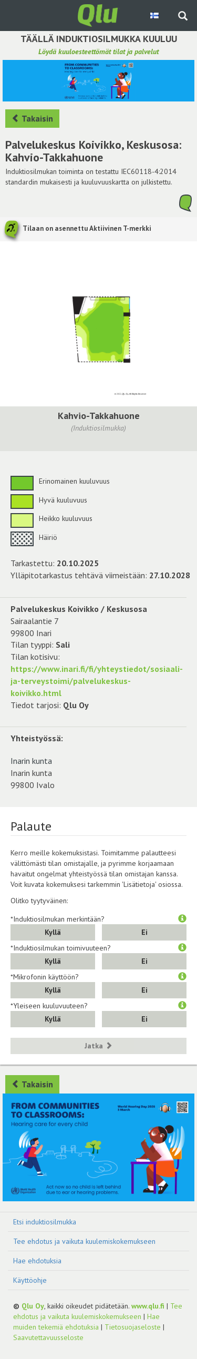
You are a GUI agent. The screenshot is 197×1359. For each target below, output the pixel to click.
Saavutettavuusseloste (48, 1337)
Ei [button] (144, 932)
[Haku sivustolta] (183, 17)
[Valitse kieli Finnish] (155, 15)
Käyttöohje (30, 1280)
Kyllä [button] (53, 932)
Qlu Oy (33, 1306)
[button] (182, 919)
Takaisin (32, 118)
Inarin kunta (31, 760)
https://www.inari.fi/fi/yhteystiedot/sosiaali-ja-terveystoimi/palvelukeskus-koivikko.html (97, 680)
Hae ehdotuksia (37, 1260)
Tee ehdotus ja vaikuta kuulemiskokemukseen (84, 1241)
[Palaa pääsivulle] (99, 14)
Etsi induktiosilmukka (44, 1222)
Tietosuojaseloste (133, 1327)
